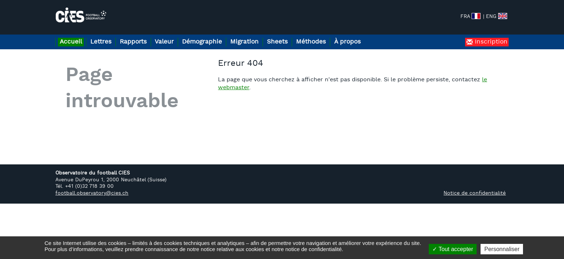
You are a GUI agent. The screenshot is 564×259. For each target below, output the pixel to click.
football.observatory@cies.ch (91, 186)
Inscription (490, 35)
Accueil (73, 35)
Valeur (177, 35)
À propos (379, 35)
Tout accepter (452, 249)
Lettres (106, 35)
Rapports (142, 35)
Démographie (219, 35)
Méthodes (339, 35)
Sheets (301, 35)
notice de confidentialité (313, 249)
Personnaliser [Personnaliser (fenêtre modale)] (501, 249)
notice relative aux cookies (232, 249)
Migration (265, 35)
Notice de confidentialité (475, 186)
